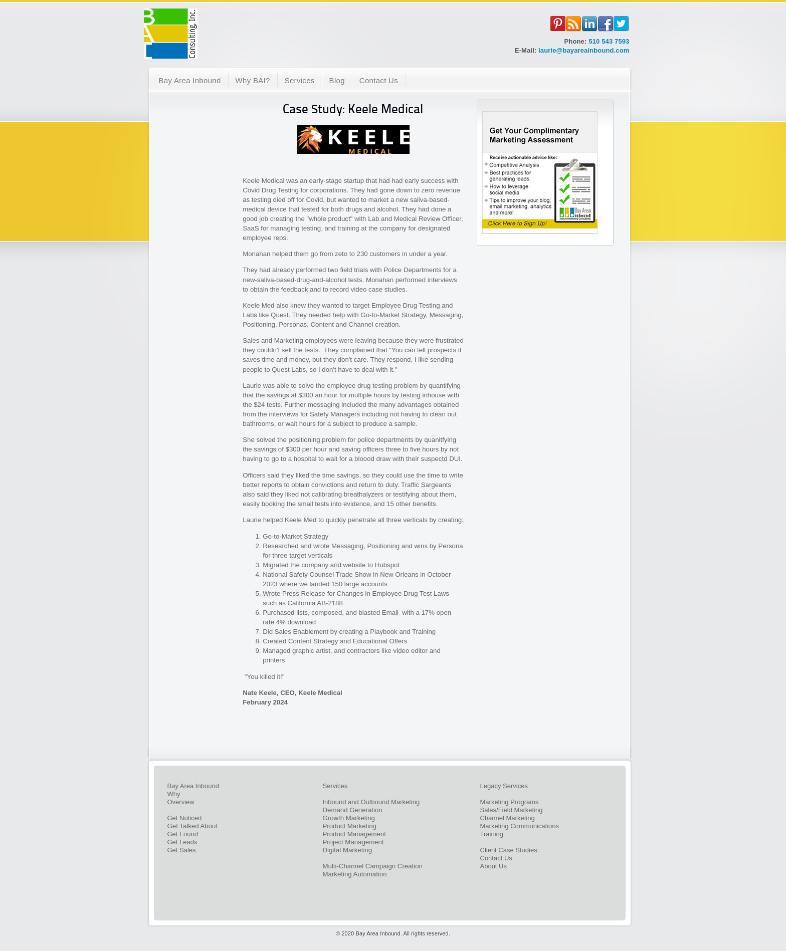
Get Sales (181, 850)
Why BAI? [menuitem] (253, 80)
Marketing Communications (519, 826)
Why (173, 794)
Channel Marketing (507, 818)
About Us (493, 866)
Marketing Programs (509, 802)
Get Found (182, 834)
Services (335, 786)
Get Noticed (184, 818)
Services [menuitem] (300, 80)
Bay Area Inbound (193, 786)
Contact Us (496, 858)
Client (489, 850)
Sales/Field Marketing (511, 810)
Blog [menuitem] (337, 80)
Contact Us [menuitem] (378, 80)
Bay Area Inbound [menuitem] (190, 80)
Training (491, 834)
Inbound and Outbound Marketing (371, 802)
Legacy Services (504, 786)
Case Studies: (518, 850)
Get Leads (182, 842)
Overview (180, 802)
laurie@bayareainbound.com (583, 50)
